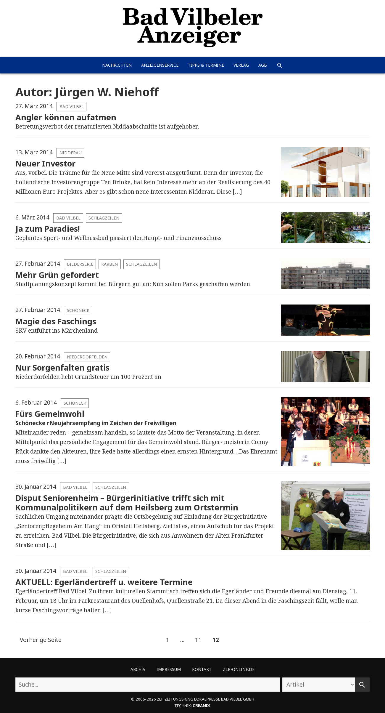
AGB (262, 65)
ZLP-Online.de (238, 669)
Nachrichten (117, 65)
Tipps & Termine (206, 65)
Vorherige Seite (41, 640)
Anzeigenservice (159, 65)
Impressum (169, 669)
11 (196, 640)
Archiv (138, 669)
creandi (202, 705)
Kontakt (202, 669)
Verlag (241, 65)
